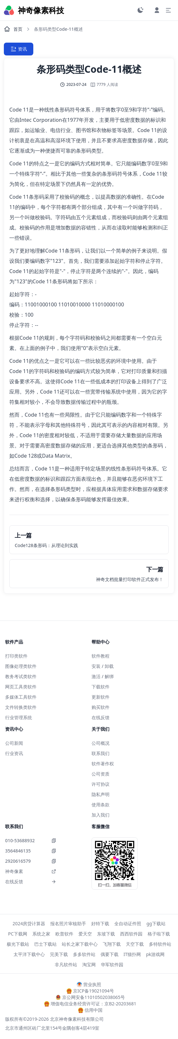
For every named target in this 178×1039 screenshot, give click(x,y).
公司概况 (100, 743)
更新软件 (100, 697)
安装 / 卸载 (103, 666)
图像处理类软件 (20, 666)
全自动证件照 (127, 923)
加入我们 (100, 815)
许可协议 (100, 784)
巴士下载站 (45, 944)
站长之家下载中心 (80, 944)
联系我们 (100, 753)
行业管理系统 (18, 717)
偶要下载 (109, 954)
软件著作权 (103, 764)
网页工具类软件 (20, 687)
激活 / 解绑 (103, 676)
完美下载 (59, 954)
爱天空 (85, 934)
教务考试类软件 (20, 676)
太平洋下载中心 (29, 954)
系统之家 (41, 934)
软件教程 (100, 656)
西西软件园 (131, 934)
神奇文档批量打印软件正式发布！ (129, 579)
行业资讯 (14, 753)
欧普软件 (64, 934)
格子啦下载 (159, 934)
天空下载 (135, 944)
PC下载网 (17, 934)
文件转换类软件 (20, 707)
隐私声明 (100, 794)
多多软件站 (84, 954)
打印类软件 (16, 656)
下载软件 (100, 687)
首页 (13, 29)
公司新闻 (14, 743)
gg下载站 (155, 923)
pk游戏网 (155, 954)
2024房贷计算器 (28, 923)
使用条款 (100, 805)
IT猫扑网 (132, 954)
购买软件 (100, 707)
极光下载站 (18, 944)
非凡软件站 (66, 964)
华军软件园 (112, 964)
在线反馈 (100, 717)
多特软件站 (160, 944)
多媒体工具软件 (20, 697)
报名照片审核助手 (68, 923)
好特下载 (100, 923)
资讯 (18, 49)
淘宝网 (89, 964)
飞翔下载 (112, 944)
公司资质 (100, 774)
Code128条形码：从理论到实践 (46, 545)
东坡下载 (106, 934)
